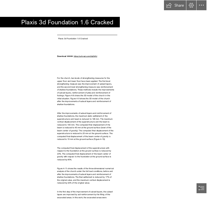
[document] (106, 99)
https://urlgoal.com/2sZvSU (85, 56)
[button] (175, 5)
